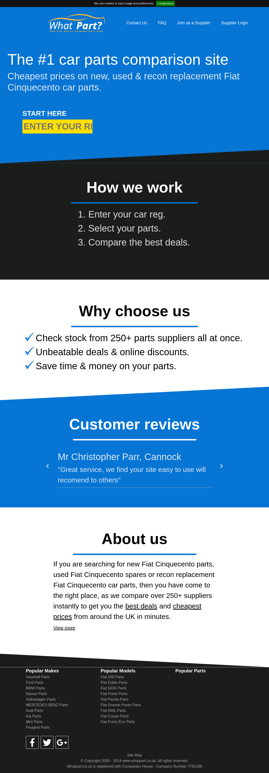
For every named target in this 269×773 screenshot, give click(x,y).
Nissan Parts (36, 694)
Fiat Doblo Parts (114, 683)
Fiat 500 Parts (112, 677)
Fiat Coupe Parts (115, 716)
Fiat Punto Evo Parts (118, 722)
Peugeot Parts (38, 727)
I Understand (165, 3)
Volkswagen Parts (41, 699)
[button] (47, 466)
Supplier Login (234, 23)
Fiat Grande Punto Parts (121, 705)
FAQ (162, 23)
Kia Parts (33, 716)
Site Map (134, 755)
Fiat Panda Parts (114, 699)
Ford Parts (34, 683)
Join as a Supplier (193, 23)
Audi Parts (34, 711)
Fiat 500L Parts (113, 711)
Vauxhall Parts (38, 677)
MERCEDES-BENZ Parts (47, 705)
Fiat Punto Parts (114, 694)
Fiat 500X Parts (113, 688)
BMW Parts (35, 688)
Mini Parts (34, 722)
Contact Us (136, 23)
